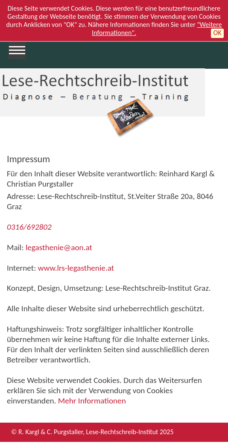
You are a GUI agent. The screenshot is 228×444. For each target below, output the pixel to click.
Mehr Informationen (92, 401)
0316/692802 (29, 227)
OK (217, 33)
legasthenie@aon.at (58, 247)
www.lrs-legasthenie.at (76, 268)
